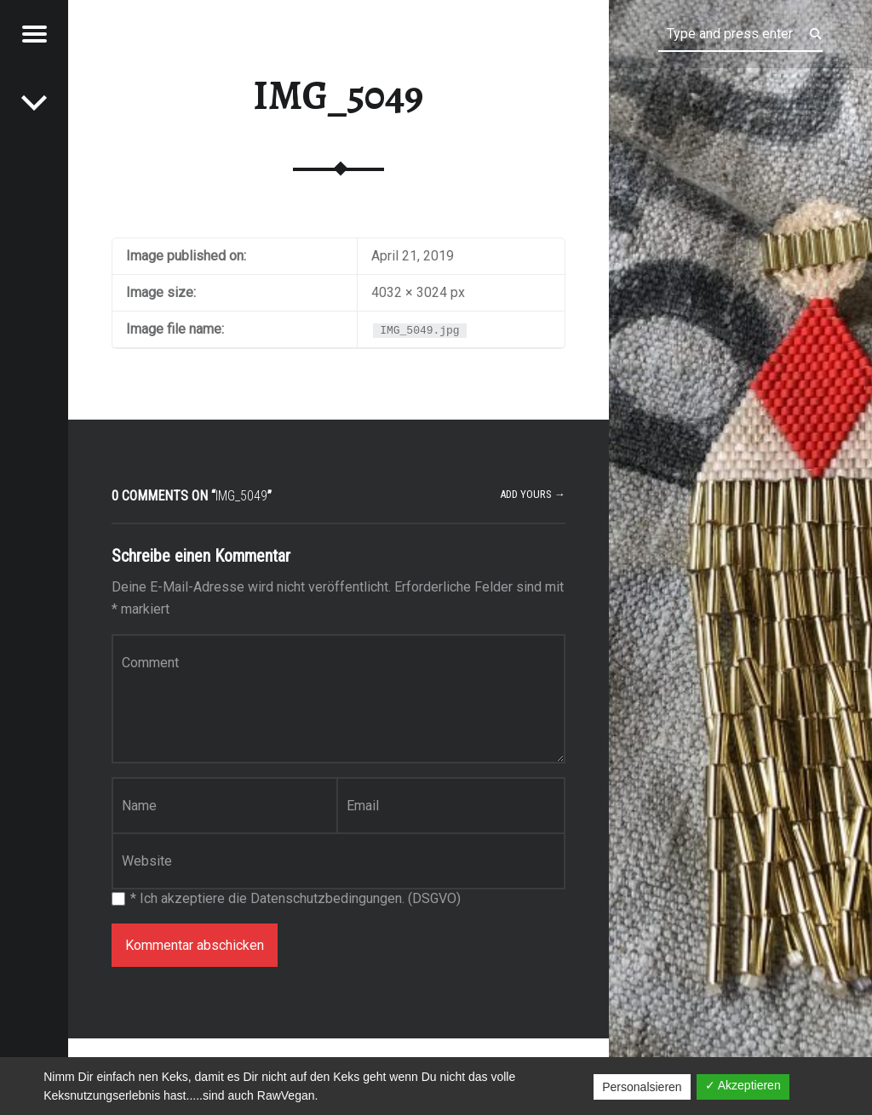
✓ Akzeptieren (743, 1085)
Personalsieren (641, 1087)
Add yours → (532, 494)
